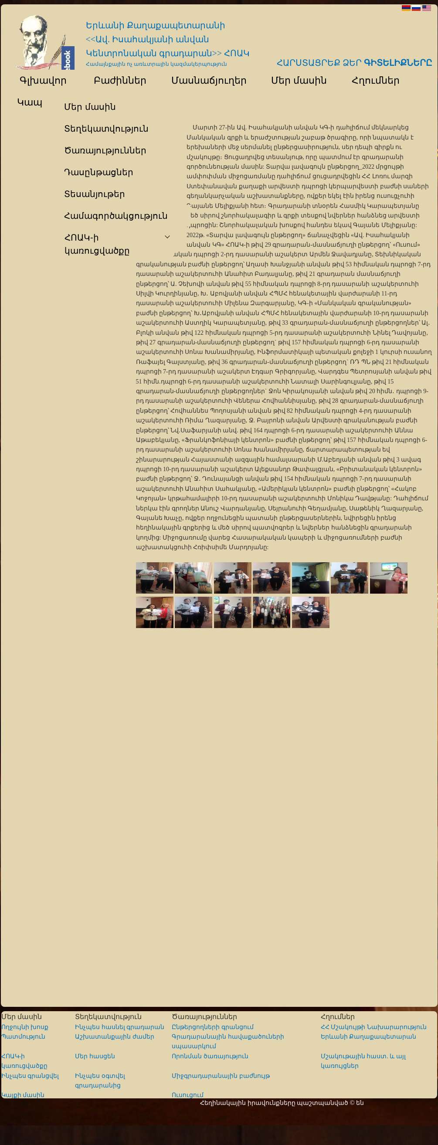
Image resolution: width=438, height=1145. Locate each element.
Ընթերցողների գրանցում (213, 1027)
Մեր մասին (295, 80)
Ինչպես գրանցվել (30, 1076)
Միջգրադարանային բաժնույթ (221, 1076)
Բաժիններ (114, 80)
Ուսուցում (188, 1095)
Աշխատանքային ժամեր (114, 1036)
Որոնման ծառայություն (210, 1056)
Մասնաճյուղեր (204, 80)
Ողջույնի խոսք (25, 1027)
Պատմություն (23, 1036)
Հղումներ (371, 80)
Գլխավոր (38, 80)
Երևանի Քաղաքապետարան (369, 1036)
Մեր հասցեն (95, 1056)
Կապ (28, 102)
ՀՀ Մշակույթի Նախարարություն (374, 1027)
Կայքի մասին (23, 1095)
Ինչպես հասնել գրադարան (119, 1027)
